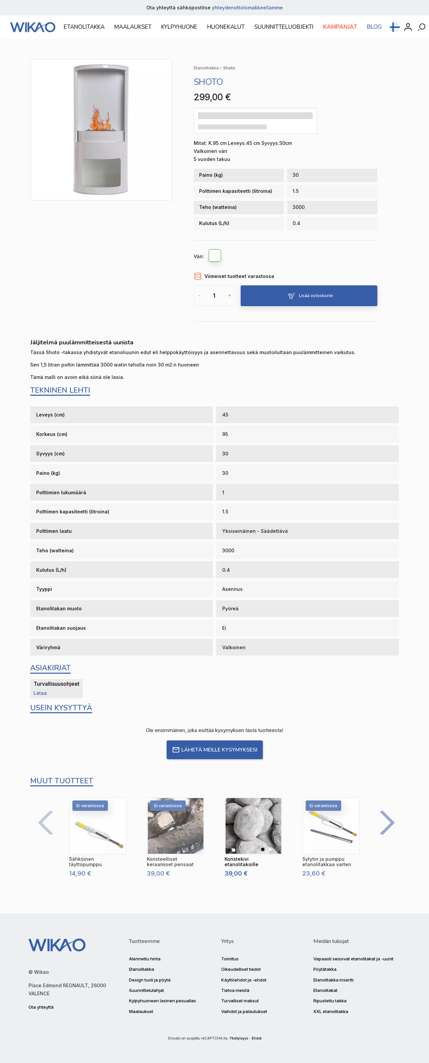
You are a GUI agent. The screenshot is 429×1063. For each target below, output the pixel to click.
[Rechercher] (422, 31)
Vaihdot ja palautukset (244, 1011)
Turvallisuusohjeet (56, 683)
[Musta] (263, 849)
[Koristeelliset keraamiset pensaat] (175, 826)
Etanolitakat (325, 990)
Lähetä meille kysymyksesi (214, 750)
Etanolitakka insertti (333, 980)
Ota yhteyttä (41, 1007)
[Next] (383, 822)
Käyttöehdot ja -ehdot (243, 980)
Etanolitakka (141, 969)
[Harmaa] (277, 849)
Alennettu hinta (145, 958)
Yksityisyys (239, 1038)
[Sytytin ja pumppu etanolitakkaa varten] (331, 826)
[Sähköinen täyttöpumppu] (98, 826)
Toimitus (230, 958)
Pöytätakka (324, 969)
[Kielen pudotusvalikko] (395, 31)
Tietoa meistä (235, 990)
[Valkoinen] (215, 256)
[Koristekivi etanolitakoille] (253, 826)
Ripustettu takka (330, 1000)
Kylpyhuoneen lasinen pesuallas (162, 1000)
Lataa (40, 693)
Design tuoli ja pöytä (150, 980)
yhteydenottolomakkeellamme (247, 7)
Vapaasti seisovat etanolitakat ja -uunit (353, 958)
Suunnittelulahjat (146, 990)
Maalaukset (141, 1011)
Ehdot (256, 1038)
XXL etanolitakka (330, 1011)
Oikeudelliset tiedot (241, 969)
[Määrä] (214, 295)
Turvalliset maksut (240, 1000)
